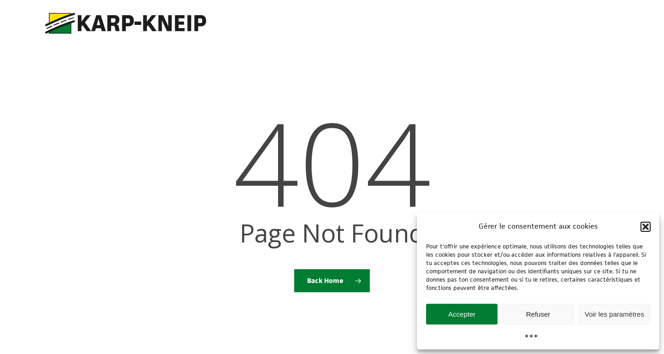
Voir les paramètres (614, 314)
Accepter (461, 314)
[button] (645, 226)
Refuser (538, 314)
